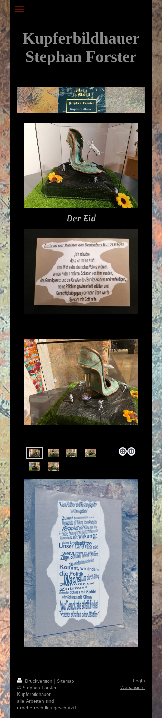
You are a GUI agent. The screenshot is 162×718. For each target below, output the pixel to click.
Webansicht (132, 687)
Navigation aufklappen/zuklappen (81, 9)
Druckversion (35, 681)
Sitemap (65, 681)
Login (139, 681)
